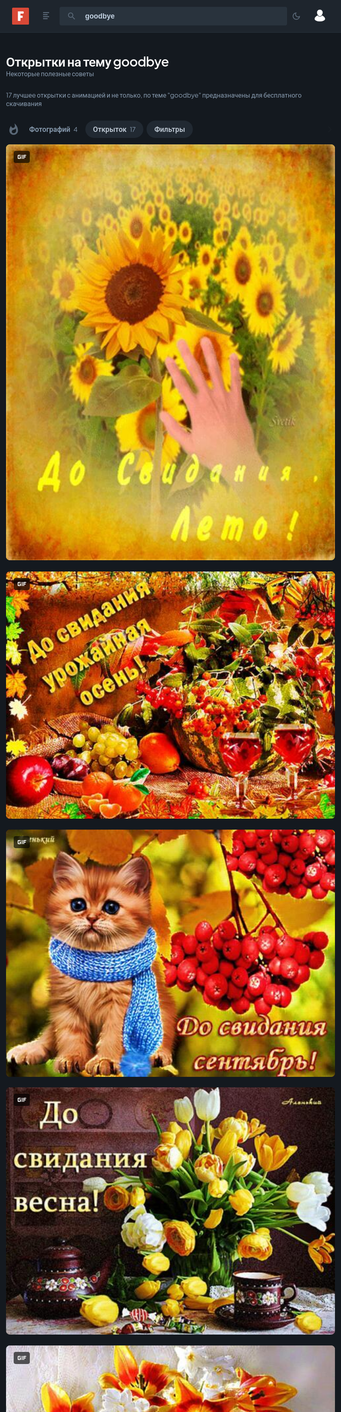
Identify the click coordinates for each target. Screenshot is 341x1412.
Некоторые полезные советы (50, 73)
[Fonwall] (20, 22)
